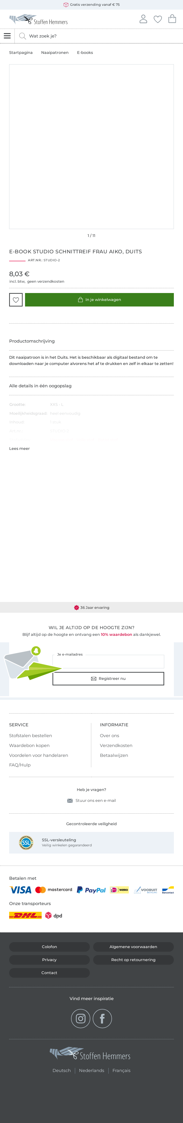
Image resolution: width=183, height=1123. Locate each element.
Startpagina (21, 53)
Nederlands (91, 1070)
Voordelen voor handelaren (38, 755)
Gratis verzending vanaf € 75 (92, 4)
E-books (85, 53)
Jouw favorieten (157, 18)
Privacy (49, 959)
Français (121, 1070)
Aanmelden (143, 18)
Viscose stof (61, 440)
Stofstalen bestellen (30, 735)
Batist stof (108, 440)
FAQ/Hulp (20, 765)
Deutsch (59, 1070)
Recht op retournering (133, 959)
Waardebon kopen (29, 745)
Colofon (49, 946)
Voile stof (85, 440)
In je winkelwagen (99, 299)
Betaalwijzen (114, 755)
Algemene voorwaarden (133, 946)
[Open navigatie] (7, 36)
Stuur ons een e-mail (91, 801)
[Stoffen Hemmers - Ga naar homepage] (90, 1054)
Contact (49, 972)
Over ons (109, 735)
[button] (16, 299)
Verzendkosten (116, 745)
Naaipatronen (55, 53)
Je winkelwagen (172, 18)
